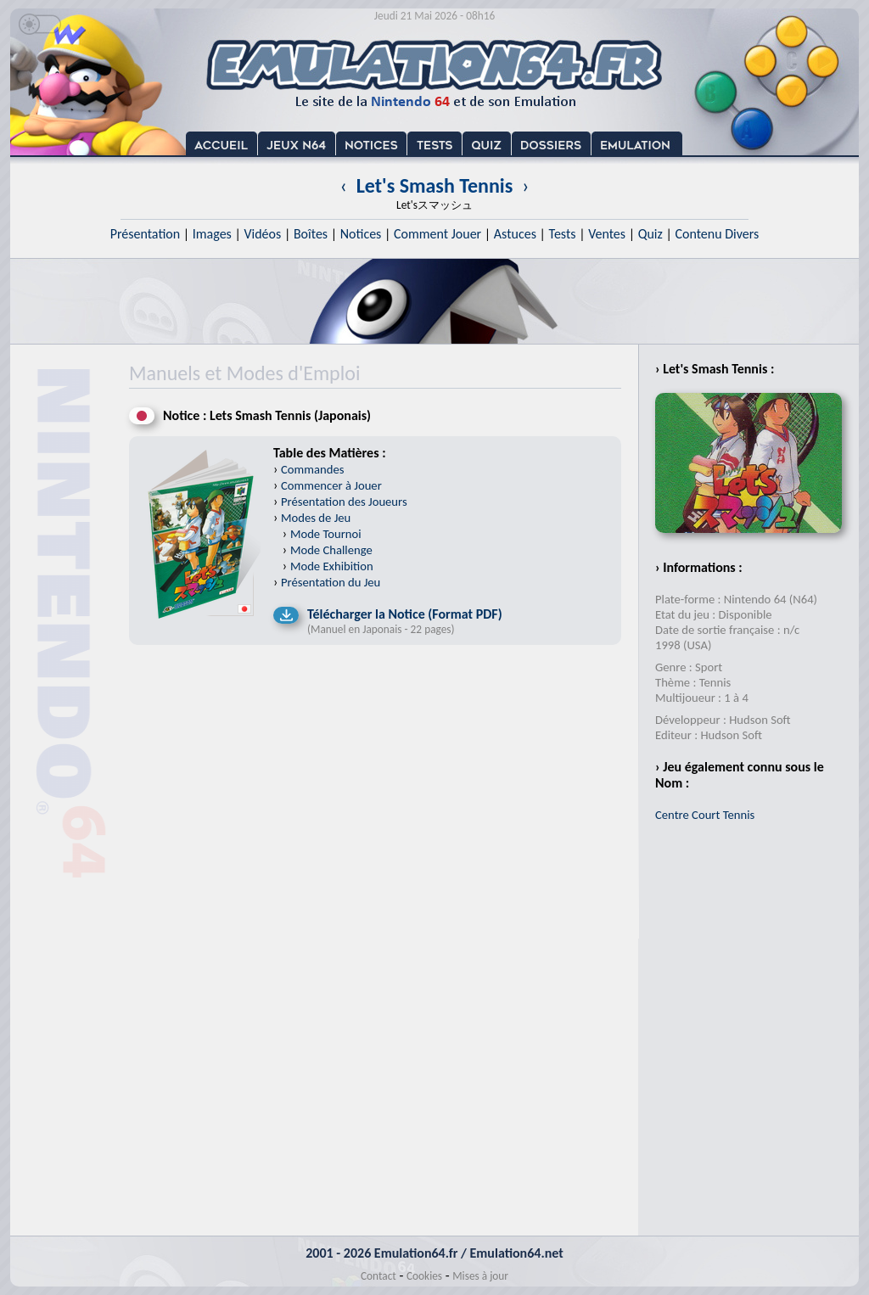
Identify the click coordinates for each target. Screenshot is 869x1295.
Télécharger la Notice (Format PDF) (404, 614)
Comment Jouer (437, 234)
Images (212, 234)
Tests (562, 234)
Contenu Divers (717, 234)
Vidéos (262, 234)
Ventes (606, 234)
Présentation (145, 234)
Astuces (515, 234)
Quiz (650, 234)
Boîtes (311, 234)
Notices (361, 234)
